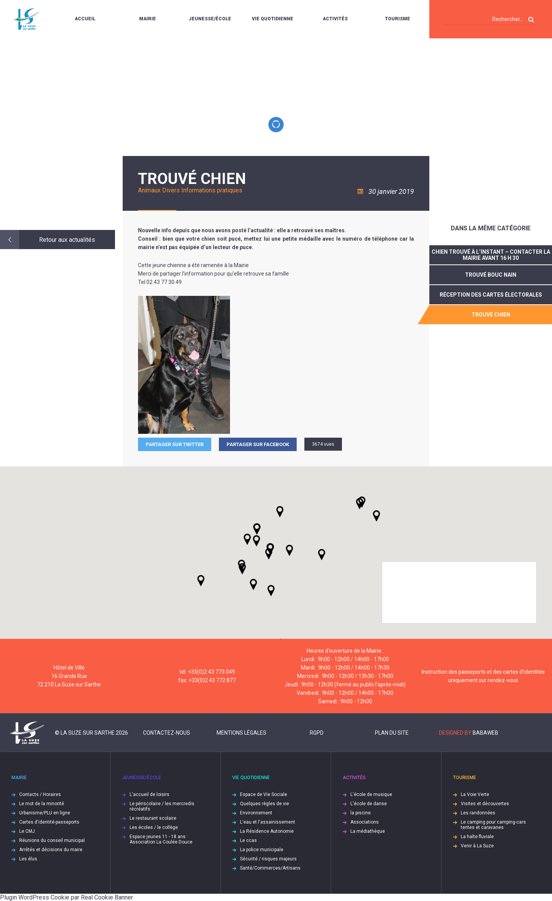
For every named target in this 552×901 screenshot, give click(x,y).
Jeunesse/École (210, 18)
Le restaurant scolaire (153, 818)
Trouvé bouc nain (490, 275)
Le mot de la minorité (41, 803)
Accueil (85, 18)
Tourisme (397, 18)
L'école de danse (368, 803)
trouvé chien (491, 315)
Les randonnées (478, 813)
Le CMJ (27, 831)
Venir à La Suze (477, 845)
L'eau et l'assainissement (267, 822)
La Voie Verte (475, 794)
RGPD (317, 733)
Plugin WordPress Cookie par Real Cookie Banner (66, 897)
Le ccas (248, 840)
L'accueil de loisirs (149, 794)
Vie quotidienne (272, 18)
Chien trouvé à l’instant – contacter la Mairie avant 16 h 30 (491, 255)
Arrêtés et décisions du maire (50, 849)
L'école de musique (371, 794)
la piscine (360, 813)
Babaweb (485, 733)
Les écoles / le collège (154, 827)
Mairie (147, 18)
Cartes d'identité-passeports (49, 822)
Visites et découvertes (485, 803)
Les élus (28, 859)
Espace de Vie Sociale (263, 794)
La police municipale (261, 849)
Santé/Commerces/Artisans (270, 868)
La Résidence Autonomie (267, 831)
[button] (289, 550)
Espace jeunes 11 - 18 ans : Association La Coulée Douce (161, 839)
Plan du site (392, 733)
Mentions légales (241, 733)
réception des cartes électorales (491, 295)
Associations (364, 822)
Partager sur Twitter (175, 444)
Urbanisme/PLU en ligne (44, 813)
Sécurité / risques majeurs (268, 859)
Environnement (256, 813)
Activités (335, 18)
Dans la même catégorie (491, 228)
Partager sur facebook (258, 444)
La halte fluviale (477, 836)
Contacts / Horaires (40, 794)
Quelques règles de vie (264, 803)
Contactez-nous (166, 733)
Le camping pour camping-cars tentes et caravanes (493, 824)
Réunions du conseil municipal (52, 840)
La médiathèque (367, 831)
